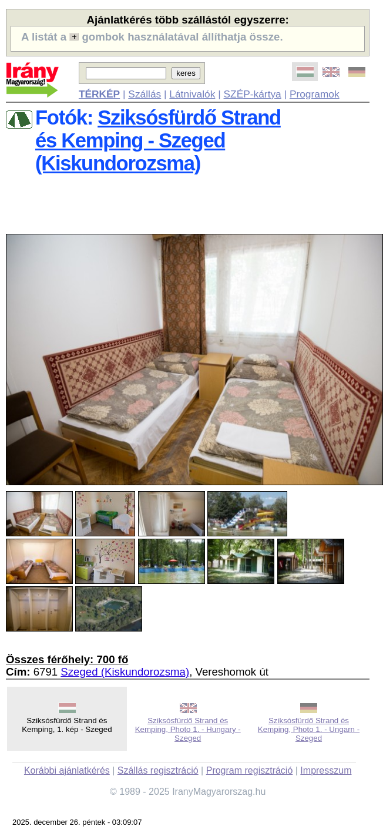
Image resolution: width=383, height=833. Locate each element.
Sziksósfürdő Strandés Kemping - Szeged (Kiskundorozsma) (158, 140)
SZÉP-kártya (252, 94)
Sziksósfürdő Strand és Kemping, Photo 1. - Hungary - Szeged (188, 729)
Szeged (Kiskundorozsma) (125, 672)
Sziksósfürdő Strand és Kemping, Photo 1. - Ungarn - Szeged (309, 729)
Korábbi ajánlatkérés (67, 770)
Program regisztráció (249, 770)
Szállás (144, 94)
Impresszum (325, 770)
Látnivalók (192, 94)
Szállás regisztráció (158, 770)
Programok (315, 94)
